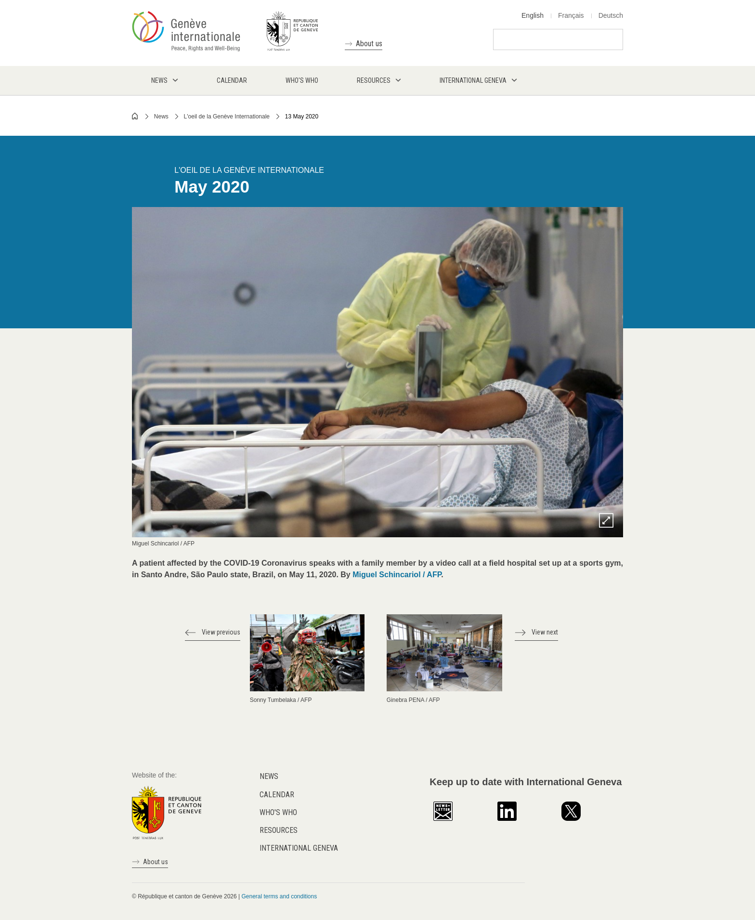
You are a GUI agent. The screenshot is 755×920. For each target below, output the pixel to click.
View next (545, 632)
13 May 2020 (301, 116)
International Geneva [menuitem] (473, 80)
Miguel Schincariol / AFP (396, 574)
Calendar (277, 794)
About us (369, 43)
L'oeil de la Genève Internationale (227, 116)
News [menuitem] (159, 80)
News (161, 116)
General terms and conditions (279, 896)
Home (135, 116)
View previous (221, 632)
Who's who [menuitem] (302, 80)
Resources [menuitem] (374, 80)
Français (571, 15)
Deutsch (611, 15)
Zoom (606, 520)
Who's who (278, 812)
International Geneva (299, 848)
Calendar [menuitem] (232, 80)
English (532, 15)
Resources (279, 830)
